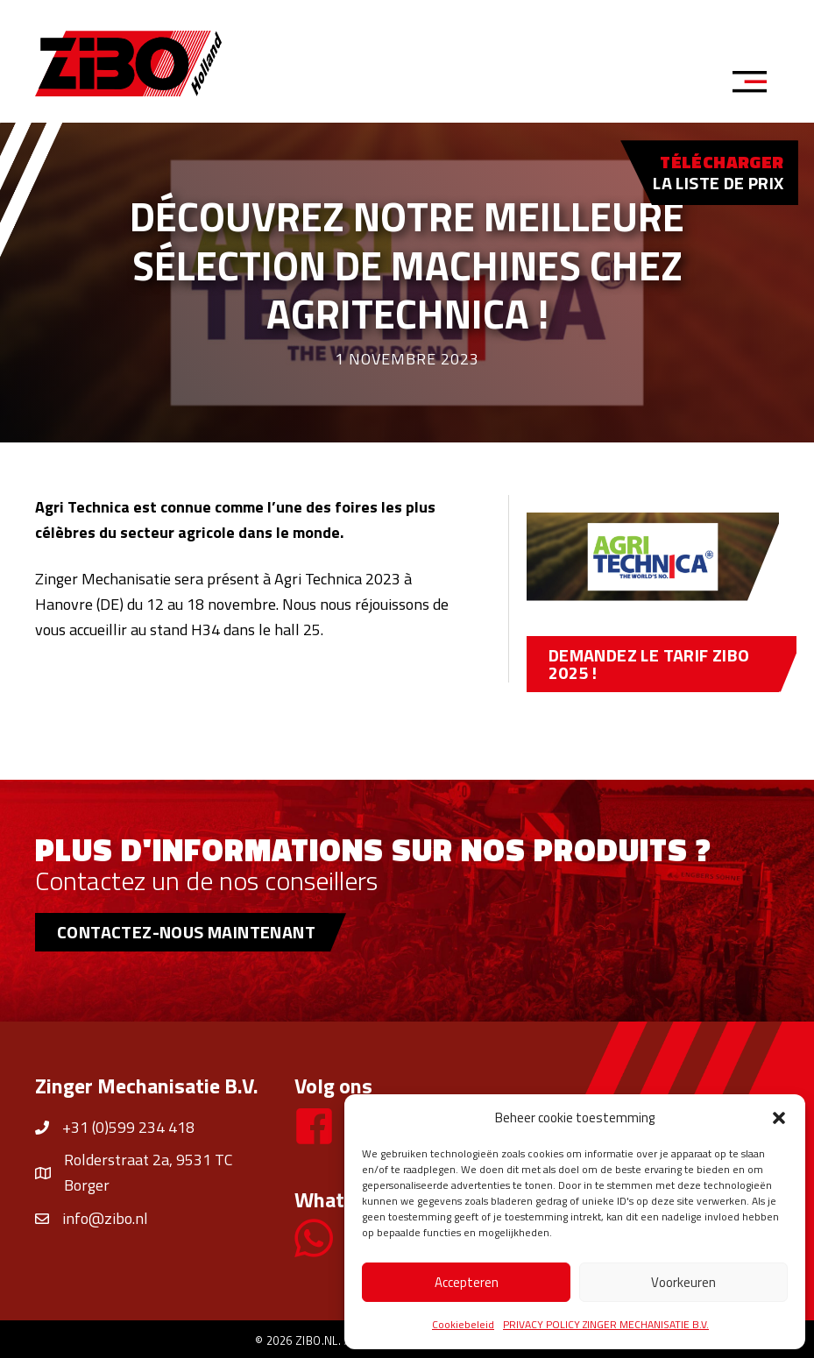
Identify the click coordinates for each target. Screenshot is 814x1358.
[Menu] (755, 84)
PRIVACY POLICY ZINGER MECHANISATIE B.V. (606, 1324)
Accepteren (467, 1282)
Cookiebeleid (463, 1324)
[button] (779, 1118)
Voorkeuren (683, 1282)
